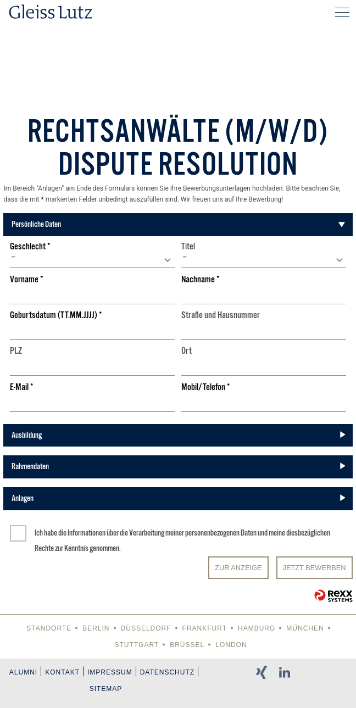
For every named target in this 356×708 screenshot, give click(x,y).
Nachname (200, 280)
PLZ (16, 351)
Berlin (95, 628)
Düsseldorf (146, 628)
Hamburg (256, 628)
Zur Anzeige (238, 568)
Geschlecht (30, 247)
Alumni (23, 672)
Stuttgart (136, 645)
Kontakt (62, 672)
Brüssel (187, 645)
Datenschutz (167, 672)
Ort (186, 351)
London (231, 645)
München (305, 628)
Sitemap (106, 689)
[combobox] (92, 260)
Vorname (26, 280)
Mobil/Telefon (205, 387)
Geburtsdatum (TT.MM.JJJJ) (56, 315)
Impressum (109, 672)
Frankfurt (204, 628)
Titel (188, 247)
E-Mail (22, 387)
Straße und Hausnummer (220, 315)
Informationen (86, 532)
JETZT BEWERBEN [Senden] (314, 568)
